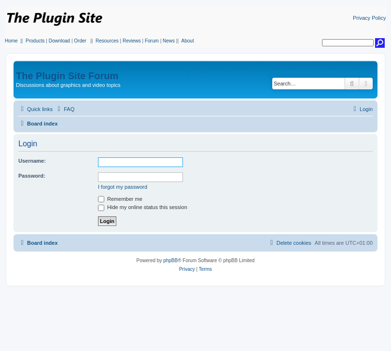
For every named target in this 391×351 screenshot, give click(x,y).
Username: (32, 161)
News (169, 40)
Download (59, 40)
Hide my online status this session (142, 207)
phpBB (170, 260)
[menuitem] (64, 109)
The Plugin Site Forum (67, 75)
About (188, 40)
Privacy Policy (369, 18)
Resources (107, 40)
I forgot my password (122, 187)
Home (11, 40)
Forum (152, 40)
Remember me (120, 199)
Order (80, 40)
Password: (31, 176)
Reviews (132, 40)
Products (35, 40)
